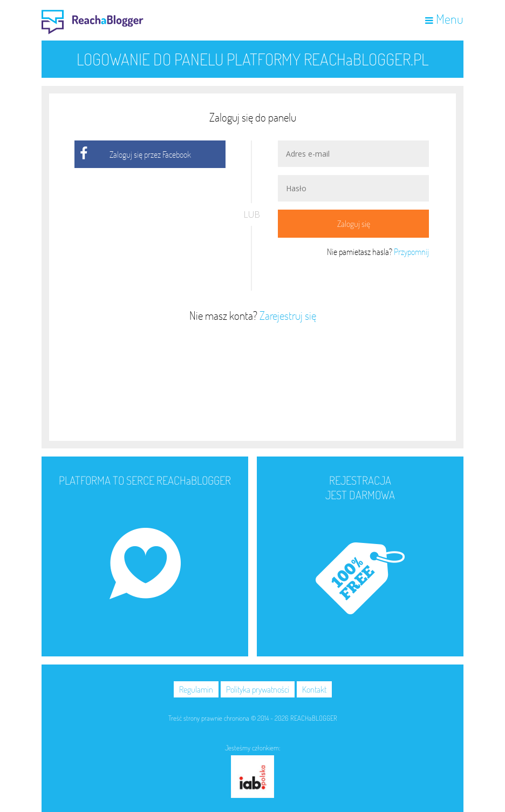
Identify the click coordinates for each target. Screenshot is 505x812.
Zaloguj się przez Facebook (150, 154)
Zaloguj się (353, 223)
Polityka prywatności (257, 689)
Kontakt (314, 689)
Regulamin (196, 689)
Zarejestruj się (288, 315)
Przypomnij (411, 251)
